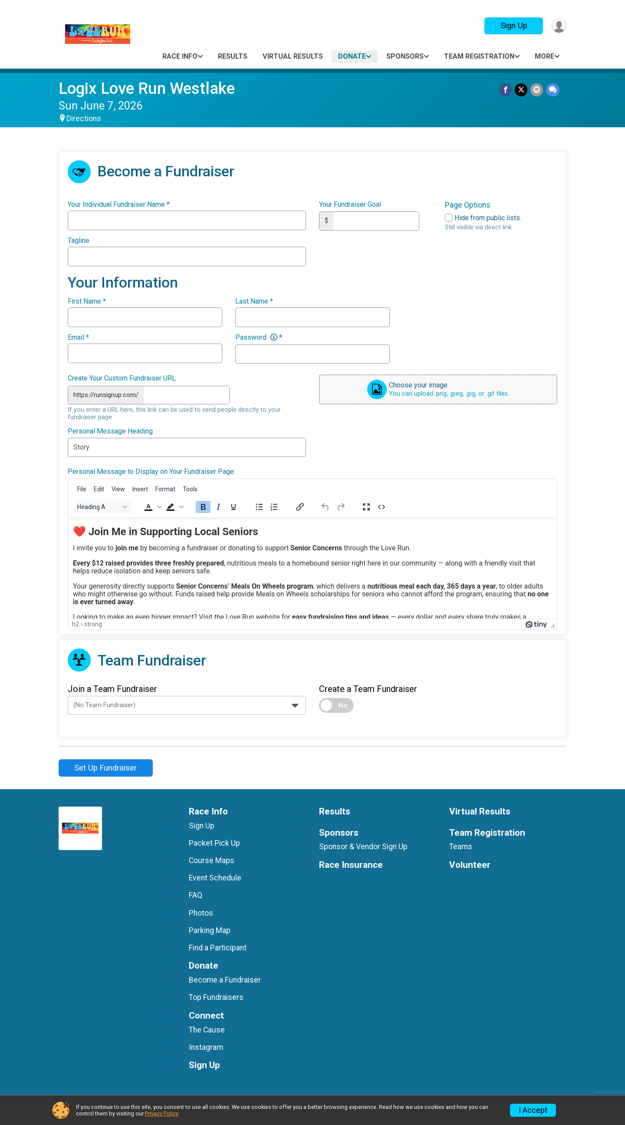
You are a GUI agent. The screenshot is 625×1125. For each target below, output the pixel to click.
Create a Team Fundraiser (368, 688)
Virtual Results (293, 56)
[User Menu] (558, 26)
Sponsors (405, 56)
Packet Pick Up (214, 842)
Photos (201, 912)
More (544, 56)
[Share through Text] (552, 90)
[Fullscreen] (366, 506)
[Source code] (381, 506)
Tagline (78, 241)
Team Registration (479, 56)
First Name (87, 301)
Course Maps (211, 859)
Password (258, 337)
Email (78, 337)
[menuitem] (82, 488)
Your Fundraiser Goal (350, 204)
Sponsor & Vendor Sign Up (363, 845)
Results (232, 56)
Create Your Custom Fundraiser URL (122, 378)
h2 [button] (75, 623)
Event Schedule (215, 877)
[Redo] (340, 506)
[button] (152, 506)
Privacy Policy (161, 1113)
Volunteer (469, 864)
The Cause (207, 1029)
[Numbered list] (274, 506)
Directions (83, 118)
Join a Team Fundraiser (112, 688)
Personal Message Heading (110, 430)
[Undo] (325, 506)
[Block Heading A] (102, 506)
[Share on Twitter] (522, 90)
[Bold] (203, 506)
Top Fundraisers (216, 996)
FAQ (195, 894)
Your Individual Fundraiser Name (119, 204)
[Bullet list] (259, 506)
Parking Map (209, 929)
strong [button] (93, 623)
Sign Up (512, 25)
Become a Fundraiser (225, 979)
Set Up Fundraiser (105, 766)
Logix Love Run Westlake (147, 88)
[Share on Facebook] (506, 90)
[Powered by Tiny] (536, 623)
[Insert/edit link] (300, 506)
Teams (460, 845)
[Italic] (218, 506)
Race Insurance (351, 864)
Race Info (179, 56)
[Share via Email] (537, 90)
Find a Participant (218, 947)
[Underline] (233, 506)
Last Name (254, 301)
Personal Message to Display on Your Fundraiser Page (151, 471)
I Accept (533, 1110)
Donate (352, 56)
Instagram (206, 1046)
